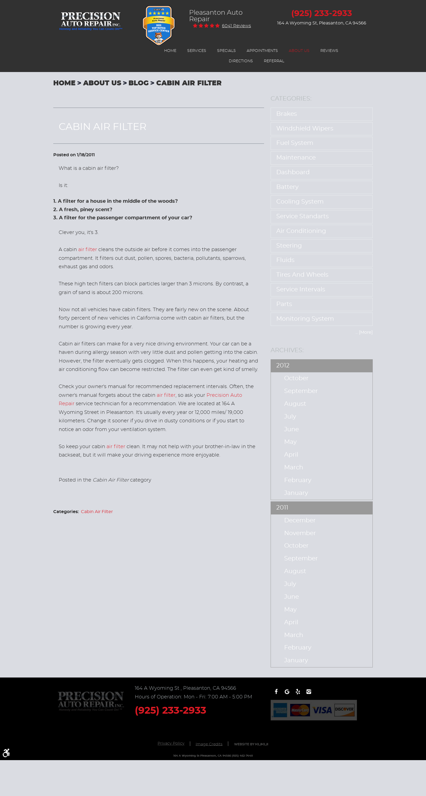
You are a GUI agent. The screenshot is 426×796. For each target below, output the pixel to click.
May (290, 442)
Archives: (287, 350)
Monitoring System (305, 319)
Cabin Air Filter (189, 83)
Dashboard (293, 172)
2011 (282, 508)
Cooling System (300, 202)
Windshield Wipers (304, 129)
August (295, 404)
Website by (251, 744)
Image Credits (209, 744)
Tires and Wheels (302, 275)
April (291, 455)
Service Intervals (300, 289)
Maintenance (296, 158)
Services (196, 51)
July (290, 417)
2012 (283, 366)
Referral (274, 61)
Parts (284, 304)
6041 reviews (236, 26)
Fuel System (294, 143)
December (300, 520)
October (296, 378)
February (297, 480)
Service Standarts (302, 216)
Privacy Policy (171, 743)
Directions (241, 61)
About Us (299, 51)
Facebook (276, 694)
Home (170, 51)
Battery (287, 187)
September (301, 391)
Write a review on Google (286, 694)
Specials (226, 51)
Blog (139, 83)
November (300, 533)
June (291, 429)
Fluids (285, 260)
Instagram (308, 694)
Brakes (286, 114)
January (296, 493)
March (293, 467)
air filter (87, 249)
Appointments (262, 51)
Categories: (291, 99)
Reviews (329, 51)
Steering (289, 246)
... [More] (364, 332)
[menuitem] (170, 51)
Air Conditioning (301, 231)
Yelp (297, 694)
